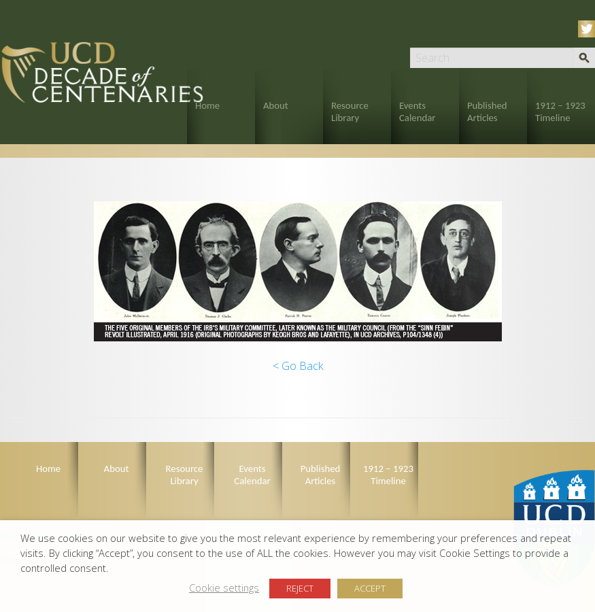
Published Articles (487, 111)
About (275, 105)
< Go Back (298, 365)
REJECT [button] (299, 588)
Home (207, 105)
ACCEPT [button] (370, 588)
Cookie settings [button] (224, 587)
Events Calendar (417, 111)
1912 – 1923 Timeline (560, 111)
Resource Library (350, 111)
